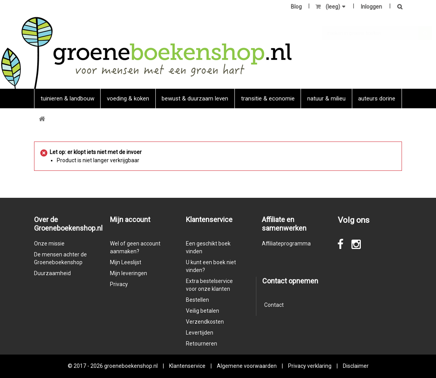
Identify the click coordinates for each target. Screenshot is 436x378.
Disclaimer (356, 366)
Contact (274, 305)
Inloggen (371, 7)
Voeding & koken (128, 98)
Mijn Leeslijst (125, 262)
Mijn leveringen (128, 273)
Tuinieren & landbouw (67, 98)
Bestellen (197, 300)
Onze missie (49, 243)
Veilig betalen (202, 311)
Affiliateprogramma (286, 243)
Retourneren (201, 343)
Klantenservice (187, 366)
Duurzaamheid (52, 273)
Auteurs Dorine (376, 98)
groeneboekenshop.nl (131, 366)
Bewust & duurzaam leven (195, 98)
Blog (296, 7)
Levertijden (199, 333)
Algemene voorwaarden (247, 366)
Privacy (119, 284)
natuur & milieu (326, 98)
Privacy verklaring (310, 366)
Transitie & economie (268, 98)
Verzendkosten (205, 322)
